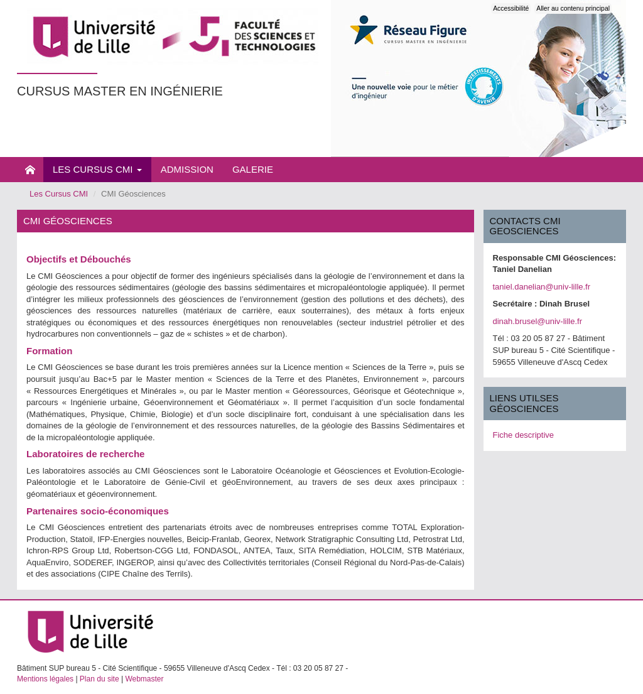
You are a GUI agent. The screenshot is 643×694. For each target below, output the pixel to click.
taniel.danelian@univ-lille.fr (542, 286)
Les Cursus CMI (97, 169)
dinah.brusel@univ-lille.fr (538, 321)
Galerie (252, 169)
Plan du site (99, 679)
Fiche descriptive (523, 435)
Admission (187, 169)
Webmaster (144, 679)
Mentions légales (45, 679)
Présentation (30, 169)
